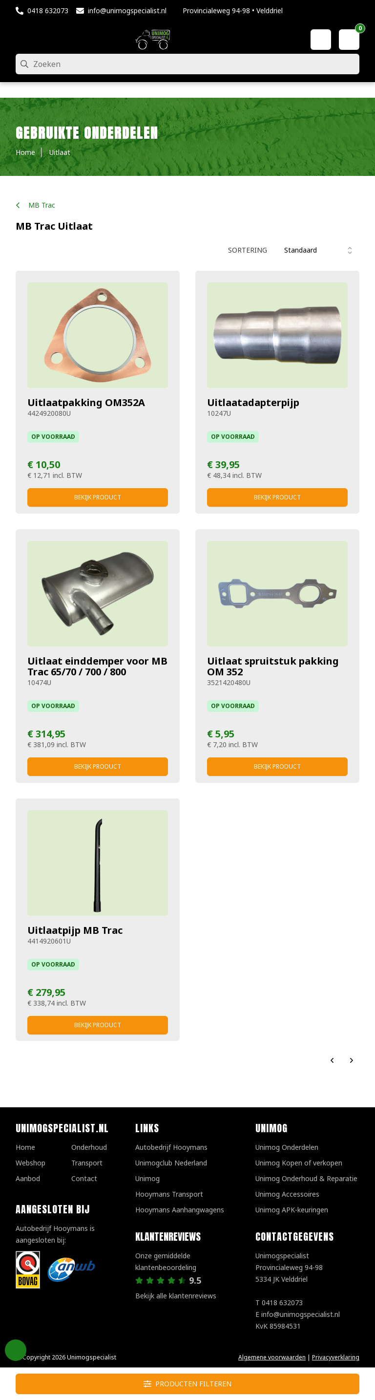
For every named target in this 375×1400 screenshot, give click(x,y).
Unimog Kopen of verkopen (298, 1162)
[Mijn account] (321, 39)
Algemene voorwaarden (272, 1357)
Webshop (30, 1162)
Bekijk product (97, 497)
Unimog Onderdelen (286, 1147)
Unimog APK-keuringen (291, 1209)
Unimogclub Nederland (171, 1162)
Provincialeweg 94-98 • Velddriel (233, 10)
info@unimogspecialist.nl (127, 10)
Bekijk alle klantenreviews (175, 1295)
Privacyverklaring (335, 1357)
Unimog (147, 1178)
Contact (84, 1178)
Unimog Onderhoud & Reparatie (306, 1178)
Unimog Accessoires (287, 1194)
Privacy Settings (15, 1350)
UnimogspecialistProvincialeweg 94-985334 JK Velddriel (289, 1267)
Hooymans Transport (169, 1194)
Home (25, 1147)
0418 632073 (47, 10)
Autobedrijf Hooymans (171, 1147)
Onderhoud (89, 1147)
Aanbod (28, 1178)
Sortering (247, 250)
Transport (87, 1162)
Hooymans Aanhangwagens (179, 1209)
